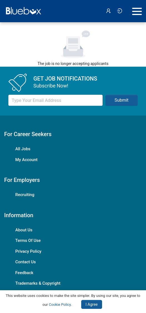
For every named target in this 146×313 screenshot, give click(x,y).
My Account (26, 159)
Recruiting (24, 194)
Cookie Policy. (60, 304)
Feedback (24, 272)
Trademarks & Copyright (37, 283)
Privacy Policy (28, 251)
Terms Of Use (28, 240)
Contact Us (25, 261)
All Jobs (22, 148)
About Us (24, 229)
